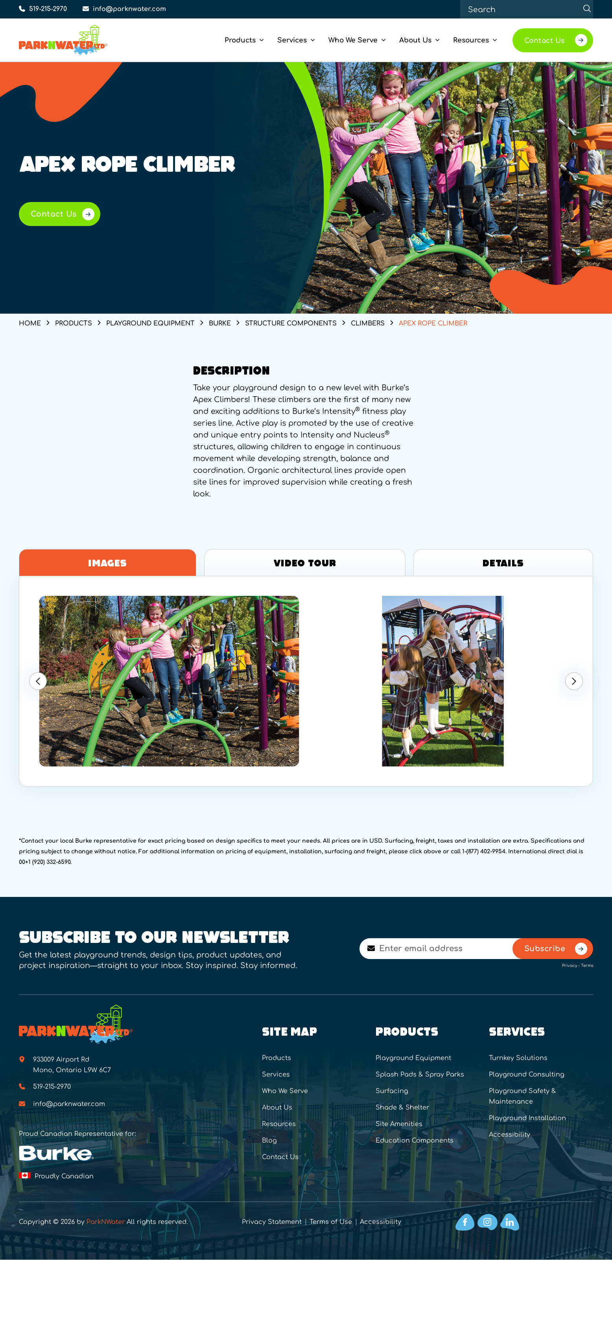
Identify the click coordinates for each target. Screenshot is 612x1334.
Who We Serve (285, 1091)
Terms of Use (331, 1222)
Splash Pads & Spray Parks (420, 1074)
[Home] (76, 40)
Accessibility (509, 1134)
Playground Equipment (413, 1058)
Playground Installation (527, 1118)
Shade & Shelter (402, 1107)
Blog (269, 1140)
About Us (277, 1107)
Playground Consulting (526, 1074)
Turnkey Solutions (518, 1058)
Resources (279, 1124)
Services (276, 1074)
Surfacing (392, 1091)
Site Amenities (399, 1124)
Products (276, 1058)
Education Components (414, 1140)
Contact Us (280, 1157)
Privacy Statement (272, 1222)
